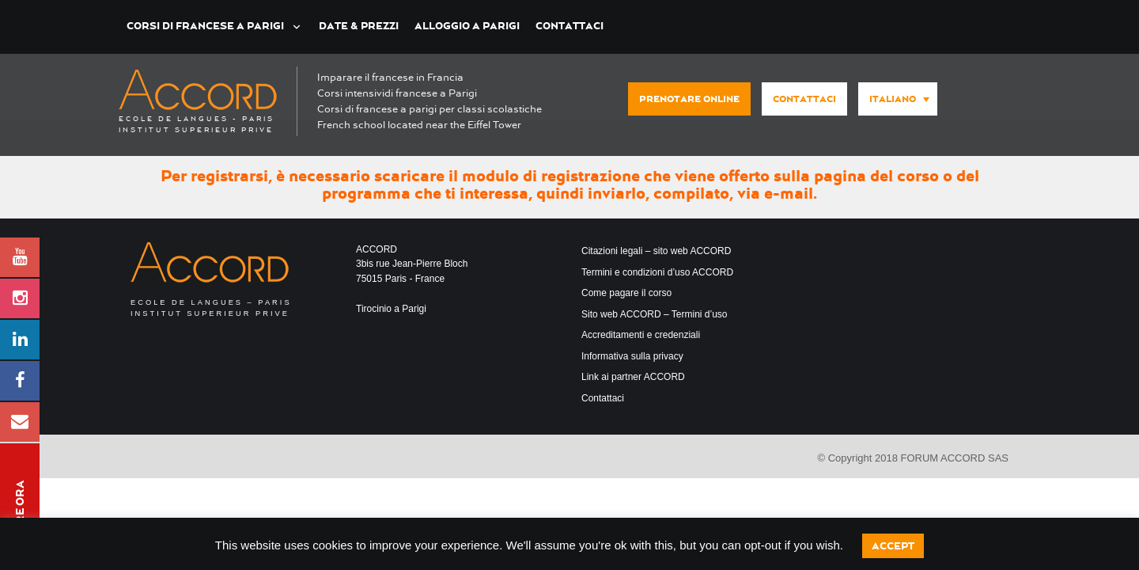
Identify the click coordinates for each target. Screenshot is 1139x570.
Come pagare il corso (626, 292)
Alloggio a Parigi (467, 26)
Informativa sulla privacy (632, 356)
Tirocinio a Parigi (391, 308)
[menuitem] (897, 99)
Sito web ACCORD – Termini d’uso (654, 314)
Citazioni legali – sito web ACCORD (656, 250)
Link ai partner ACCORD (633, 376)
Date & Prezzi (359, 26)
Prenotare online (689, 98)
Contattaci (569, 26)
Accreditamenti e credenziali (640, 334)
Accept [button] (893, 546)
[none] (893, 99)
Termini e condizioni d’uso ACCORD (657, 272)
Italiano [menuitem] (892, 98)
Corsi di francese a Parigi (205, 26)
